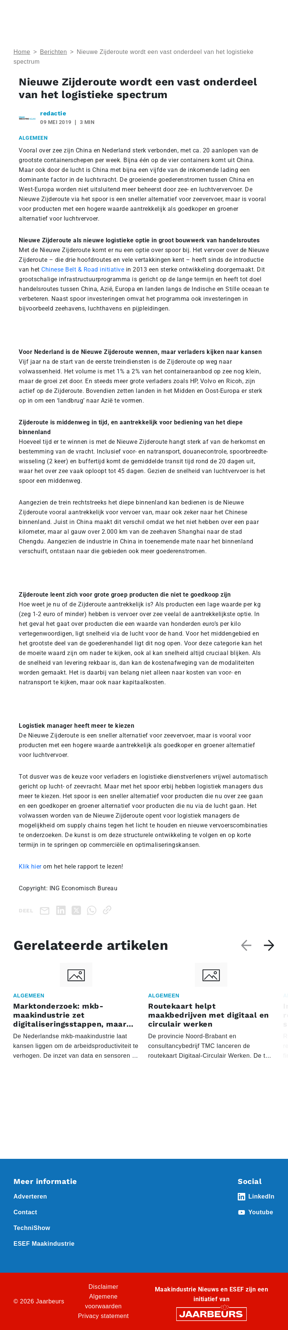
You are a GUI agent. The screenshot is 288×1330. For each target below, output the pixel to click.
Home (22, 52)
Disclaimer (103, 1287)
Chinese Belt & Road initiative (82, 269)
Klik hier (30, 866)
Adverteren (30, 1196)
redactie (53, 113)
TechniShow (32, 1228)
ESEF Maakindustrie (44, 1243)
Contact (25, 1212)
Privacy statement (103, 1316)
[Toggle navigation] (267, 16)
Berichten (53, 52)
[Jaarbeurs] (211, 1313)
